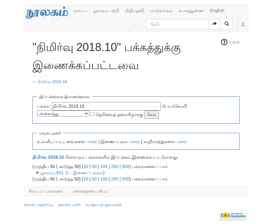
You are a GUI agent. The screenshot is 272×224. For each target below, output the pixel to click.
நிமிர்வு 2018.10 (52, 81)
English (217, 10)
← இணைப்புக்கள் (85, 172)
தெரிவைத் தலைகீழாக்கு (119, 114)
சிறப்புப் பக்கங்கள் (46, 191)
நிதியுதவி (134, 10)
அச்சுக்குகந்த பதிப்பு (90, 191)
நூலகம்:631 (52, 172)
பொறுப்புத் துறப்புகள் (103, 205)
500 (125, 166)
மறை (92, 141)
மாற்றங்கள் (161, 10)
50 (94, 166)
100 (103, 166)
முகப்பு (80, 10)
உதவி (234, 42)
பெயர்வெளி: (175, 106)
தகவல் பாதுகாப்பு (39, 205)
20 (85, 166)
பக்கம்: (44, 106)
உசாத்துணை (191, 10)
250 (114, 166)
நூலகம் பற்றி (106, 10)
